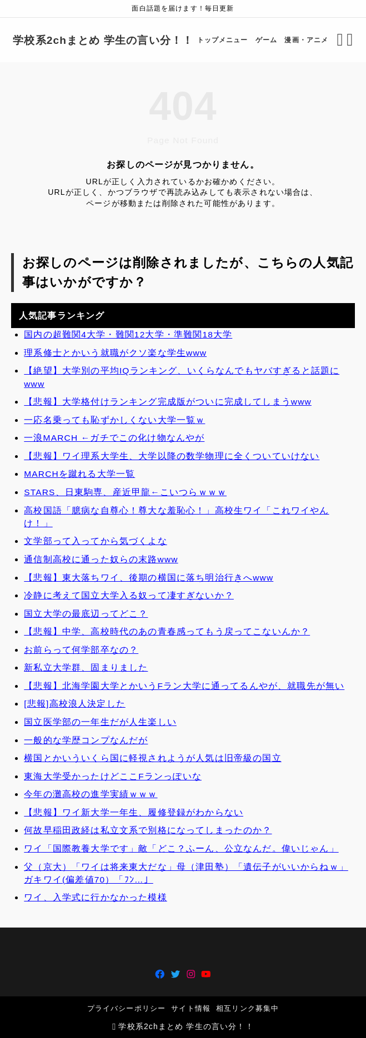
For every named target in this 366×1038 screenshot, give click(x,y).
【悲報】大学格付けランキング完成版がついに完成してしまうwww (168, 401)
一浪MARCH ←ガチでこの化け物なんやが (114, 438)
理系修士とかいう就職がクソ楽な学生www (115, 352)
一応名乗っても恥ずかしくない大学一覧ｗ (114, 420)
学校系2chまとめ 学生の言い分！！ (108, 40)
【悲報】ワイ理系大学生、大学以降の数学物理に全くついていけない (171, 456)
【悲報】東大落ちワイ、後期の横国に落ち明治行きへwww (148, 577)
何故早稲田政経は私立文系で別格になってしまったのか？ (148, 830)
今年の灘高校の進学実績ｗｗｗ (90, 794)
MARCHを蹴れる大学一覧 (79, 474)
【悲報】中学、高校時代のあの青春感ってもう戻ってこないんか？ (167, 631)
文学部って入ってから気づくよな (95, 541)
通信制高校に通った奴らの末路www (101, 559)
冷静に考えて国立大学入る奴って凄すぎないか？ (129, 595)
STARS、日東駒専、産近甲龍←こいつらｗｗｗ (125, 492)
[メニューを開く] (345, 40)
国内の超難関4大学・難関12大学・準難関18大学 (128, 334)
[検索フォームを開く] (335, 40)
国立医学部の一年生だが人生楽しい (100, 722)
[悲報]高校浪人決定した (75, 704)
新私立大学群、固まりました (86, 668)
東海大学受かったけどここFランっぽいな (113, 776)
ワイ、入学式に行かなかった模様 (95, 898)
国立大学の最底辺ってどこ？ (86, 613)
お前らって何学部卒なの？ (81, 649)
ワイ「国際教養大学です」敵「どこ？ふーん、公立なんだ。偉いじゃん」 (181, 848)
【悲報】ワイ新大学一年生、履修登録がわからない (133, 812)
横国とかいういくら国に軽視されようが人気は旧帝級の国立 (152, 758)
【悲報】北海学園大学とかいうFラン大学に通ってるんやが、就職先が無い (184, 686)
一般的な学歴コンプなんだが (86, 740)
